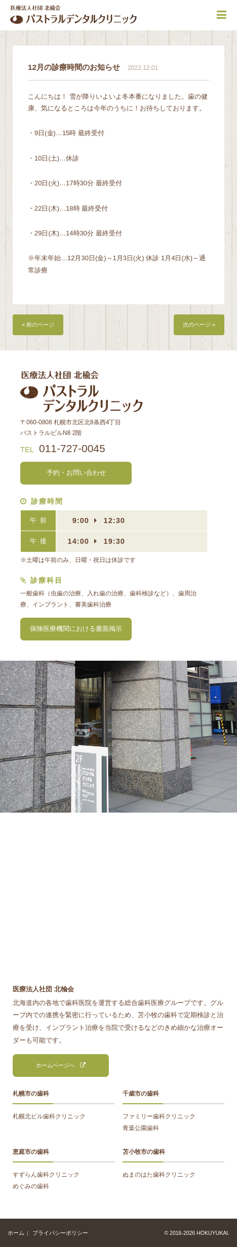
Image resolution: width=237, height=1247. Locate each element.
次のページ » (199, 324)
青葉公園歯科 (141, 1128)
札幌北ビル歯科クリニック (49, 1116)
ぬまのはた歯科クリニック (159, 1174)
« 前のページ (38, 324)
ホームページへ (55, 1065)
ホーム (16, 1233)
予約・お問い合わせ (76, 472)
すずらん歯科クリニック (46, 1174)
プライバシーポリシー (60, 1233)
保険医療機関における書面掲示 (76, 628)
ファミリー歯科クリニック (159, 1116)
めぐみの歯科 (31, 1186)
